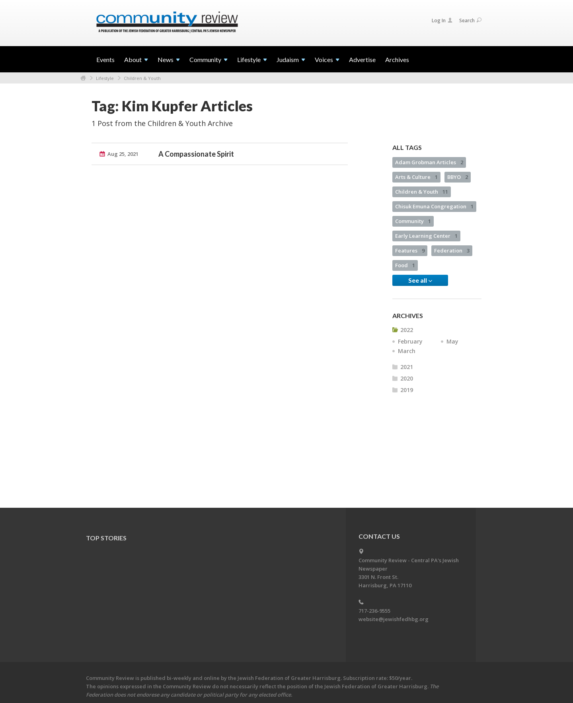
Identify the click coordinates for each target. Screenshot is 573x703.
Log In (442, 20)
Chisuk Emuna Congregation (434, 206)
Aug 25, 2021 (122, 153)
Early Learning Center (426, 235)
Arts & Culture (416, 177)
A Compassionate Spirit (196, 154)
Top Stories (106, 538)
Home (83, 78)
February (410, 341)
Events (105, 59)
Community (413, 221)
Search (470, 20)
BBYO (457, 177)
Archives (397, 59)
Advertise (362, 59)
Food (405, 265)
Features (410, 250)
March (406, 351)
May (452, 341)
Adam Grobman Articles (429, 162)
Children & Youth (142, 78)
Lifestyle (105, 78)
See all (420, 280)
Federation (452, 250)
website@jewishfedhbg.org (394, 619)
